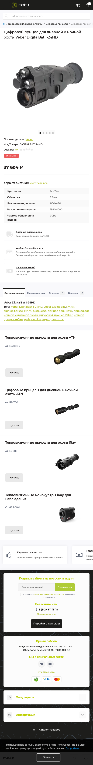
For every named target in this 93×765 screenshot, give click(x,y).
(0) (17, 149)
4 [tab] (50, 133)
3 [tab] (46, 133)
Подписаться (65, 587)
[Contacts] (78, 5)
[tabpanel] (46, 84)
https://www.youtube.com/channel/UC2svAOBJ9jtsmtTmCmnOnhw (50, 664)
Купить (14, 372)
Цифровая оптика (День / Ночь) (25, 24)
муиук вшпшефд (35, 311)
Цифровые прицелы (57, 24)
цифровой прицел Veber (56, 315)
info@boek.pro (46, 672)
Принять (48, 757)
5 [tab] (53, 133)
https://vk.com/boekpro (41, 664)
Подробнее (72, 748)
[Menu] (6, 5)
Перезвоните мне (46, 614)
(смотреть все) (39, 183)
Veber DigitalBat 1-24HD (26, 306)
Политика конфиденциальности (49, 594)
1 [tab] (40, 133)
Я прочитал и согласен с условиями (48, 595)
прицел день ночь (60, 311)
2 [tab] (43, 133)
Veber (29, 139)
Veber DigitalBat (54, 306)
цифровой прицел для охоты (44, 319)
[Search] (6, 16)
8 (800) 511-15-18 (48, 609)
